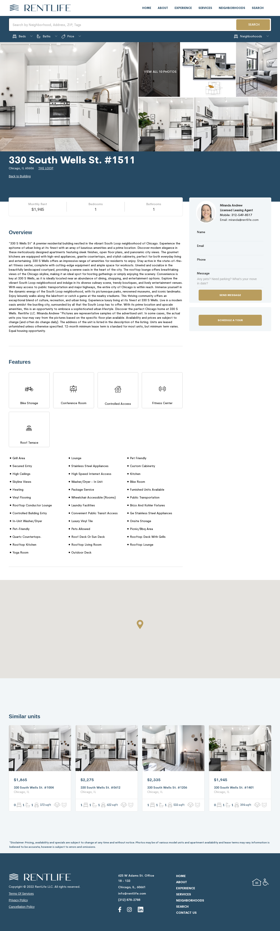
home (146, 8)
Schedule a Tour (230, 320)
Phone (201, 259)
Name (201, 232)
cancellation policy (22, 907)
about (163, 8)
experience (183, 8)
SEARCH (254, 24)
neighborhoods (232, 8)
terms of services (21, 893)
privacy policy (18, 900)
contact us (186, 913)
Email (200, 246)
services (205, 8)
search (258, 8)
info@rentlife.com (132, 893)
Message (203, 273)
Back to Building (20, 176)
